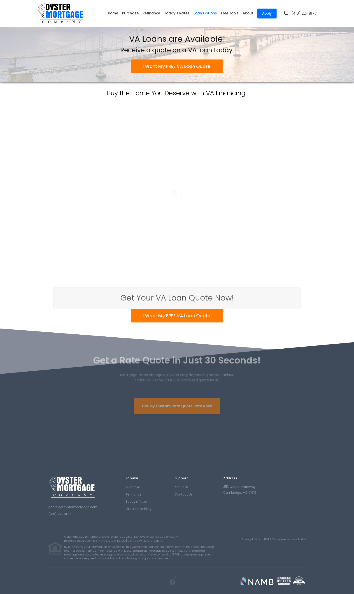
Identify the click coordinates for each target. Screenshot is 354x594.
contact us (183, 494)
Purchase (130, 13)
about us (182, 487)
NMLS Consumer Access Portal (285, 539)
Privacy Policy (251, 539)
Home (113, 13)
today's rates (136, 501)
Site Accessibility (138, 509)
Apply (267, 13)
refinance (134, 494)
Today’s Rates (176, 13)
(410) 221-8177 (304, 13)
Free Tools (230, 13)
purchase (133, 487)
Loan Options (205, 13)
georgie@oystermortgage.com (73, 507)
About (248, 13)
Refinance (151, 13)
